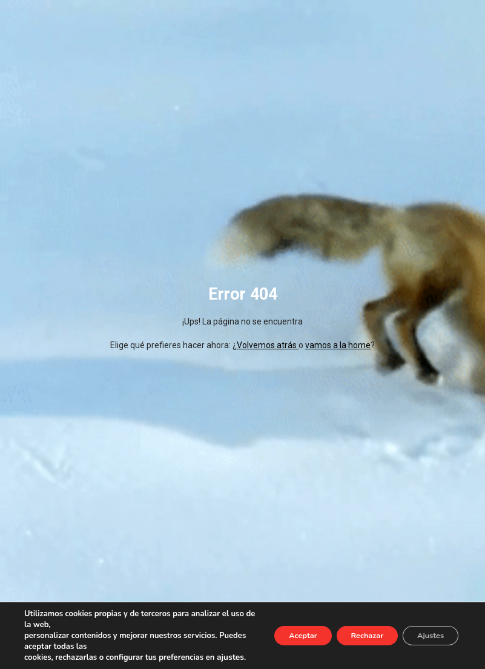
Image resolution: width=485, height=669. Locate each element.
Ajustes (425, 630)
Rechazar (351, 630)
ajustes (37, 657)
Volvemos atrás (268, 345)
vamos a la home (338, 345)
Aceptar (277, 630)
